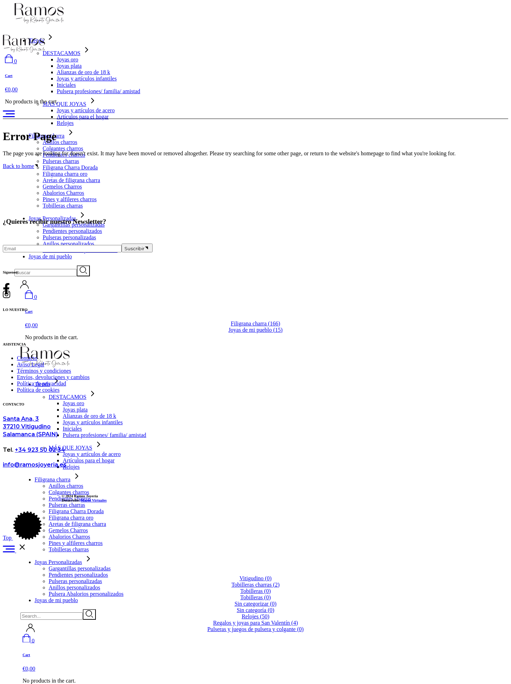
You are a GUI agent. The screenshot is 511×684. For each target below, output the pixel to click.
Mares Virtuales (93, 500)
